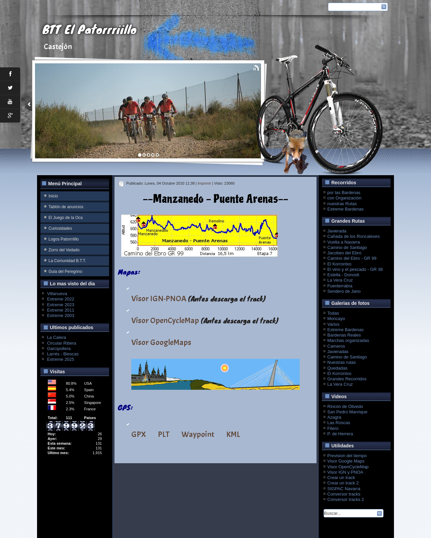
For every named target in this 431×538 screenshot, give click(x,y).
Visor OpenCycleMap (165, 320)
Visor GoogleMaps (161, 342)
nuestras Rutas (342, 203)
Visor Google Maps (345, 461)
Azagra (334, 417)
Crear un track (341, 477)
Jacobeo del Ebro (344, 252)
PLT (163, 434)
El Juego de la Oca (65, 217)
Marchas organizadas (348, 340)
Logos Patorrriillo (63, 239)
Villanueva (57, 293)
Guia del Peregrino (65, 271)
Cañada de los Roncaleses (353, 236)
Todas (333, 313)
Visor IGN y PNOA (345, 472)
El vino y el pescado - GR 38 (355, 269)
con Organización (344, 197)
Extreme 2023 (60, 304)
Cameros (336, 346)
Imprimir (204, 183)
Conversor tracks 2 (345, 499)
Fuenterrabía (339, 285)
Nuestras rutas (341, 362)
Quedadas (337, 368)
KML (233, 434)
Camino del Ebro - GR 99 (351, 258)
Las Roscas (338, 422)
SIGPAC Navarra (343, 488)
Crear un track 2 (343, 482)
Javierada (336, 230)
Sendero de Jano (344, 291)
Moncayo (336, 318)
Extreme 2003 (60, 315)
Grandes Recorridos (346, 378)
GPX (138, 434)
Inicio (53, 196)
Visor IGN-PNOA (158, 298)
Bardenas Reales (344, 335)
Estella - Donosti (343, 274)
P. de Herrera (340, 433)
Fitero (332, 428)
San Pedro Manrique (347, 411)
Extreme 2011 (60, 310)
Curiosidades (60, 228)
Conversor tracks (343, 494)
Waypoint (197, 434)
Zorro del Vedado (63, 250)
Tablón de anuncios (65, 206)
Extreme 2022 (60, 299)
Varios (333, 324)
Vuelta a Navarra (343, 242)
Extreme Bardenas (345, 209)
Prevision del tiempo (347, 455)
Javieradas (338, 351)
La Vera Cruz (340, 280)
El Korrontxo (339, 263)
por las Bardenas (343, 192)
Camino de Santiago (347, 247)
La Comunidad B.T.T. (67, 260)
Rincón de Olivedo (345, 406)
